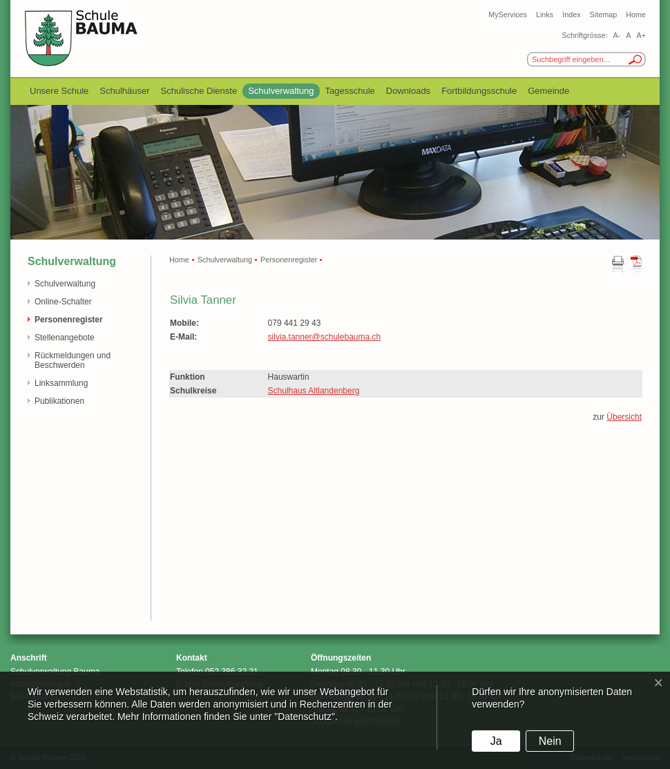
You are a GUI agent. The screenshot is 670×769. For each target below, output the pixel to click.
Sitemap (604, 14)
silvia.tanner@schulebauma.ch (324, 337)
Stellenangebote (65, 337)
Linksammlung (61, 383)
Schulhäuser (124, 91)
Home (636, 14)
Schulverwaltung (281, 91)
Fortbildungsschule (479, 91)
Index (571, 14)
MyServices (507, 14)
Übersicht (624, 417)
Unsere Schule (59, 91)
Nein (550, 741)
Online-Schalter (63, 301)
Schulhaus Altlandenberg (314, 391)
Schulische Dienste (199, 91)
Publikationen (59, 401)
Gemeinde (548, 91)
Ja (496, 741)
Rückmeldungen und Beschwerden (73, 360)
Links (544, 14)
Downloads (408, 91)
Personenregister (69, 319)
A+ (641, 35)
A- (616, 35)
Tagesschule (350, 91)
